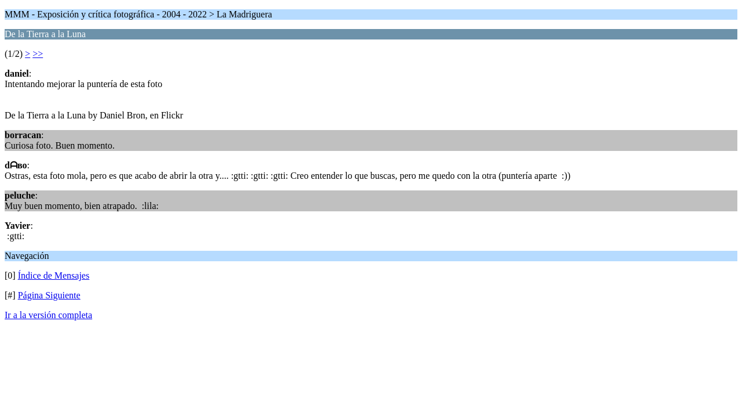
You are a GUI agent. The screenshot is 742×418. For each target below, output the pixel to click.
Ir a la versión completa (48, 315)
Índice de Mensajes (54, 275)
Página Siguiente (49, 295)
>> (37, 54)
